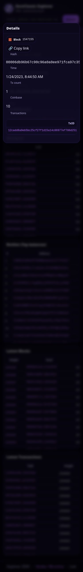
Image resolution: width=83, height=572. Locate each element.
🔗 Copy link (18, 48)
